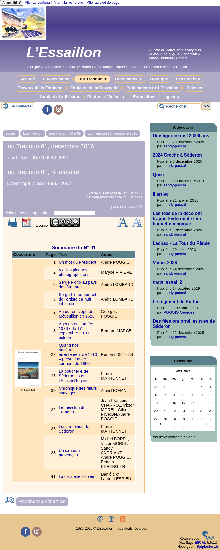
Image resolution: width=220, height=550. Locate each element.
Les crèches (188, 79)
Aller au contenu (37, 3)
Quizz (159, 174)
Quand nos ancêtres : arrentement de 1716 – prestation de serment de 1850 (78, 354)
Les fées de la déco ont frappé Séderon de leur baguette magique (177, 218)
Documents (128, 79)
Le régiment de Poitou (176, 301)
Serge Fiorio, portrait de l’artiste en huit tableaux (77, 299)
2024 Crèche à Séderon (177, 155)
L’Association (56, 79)
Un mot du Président (77, 262)
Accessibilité (11, 3)
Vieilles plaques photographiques (74, 272)
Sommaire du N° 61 (74, 247)
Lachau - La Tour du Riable (181, 243)
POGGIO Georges (179, 312)
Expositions (145, 96)
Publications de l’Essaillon (153, 88)
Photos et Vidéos (106, 96)
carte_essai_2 (167, 282)
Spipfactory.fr (208, 547)
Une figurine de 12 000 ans (181, 135)
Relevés (194, 88)
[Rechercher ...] (178, 106)
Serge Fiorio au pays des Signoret (78, 284)
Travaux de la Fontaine (40, 88)
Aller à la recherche (68, 3)
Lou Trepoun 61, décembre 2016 (113, 133)
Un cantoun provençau (69, 452)
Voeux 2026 (165, 262)
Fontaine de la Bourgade (94, 88)
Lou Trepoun (92, 79)
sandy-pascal (127, 207)
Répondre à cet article (42, 501)
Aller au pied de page (103, 3)
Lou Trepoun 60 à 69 (65, 133)
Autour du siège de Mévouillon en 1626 (77, 313)
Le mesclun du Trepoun (72, 409)
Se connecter (21, 106)
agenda (172, 96)
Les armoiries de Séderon (74, 428)
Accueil (27, 79)
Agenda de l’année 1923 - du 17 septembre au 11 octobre (76, 331)
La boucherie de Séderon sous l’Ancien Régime (74, 376)
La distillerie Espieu (76, 476)
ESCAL (200, 543)
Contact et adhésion (59, 96)
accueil (11, 133)
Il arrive (160, 194)
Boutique (159, 79)
